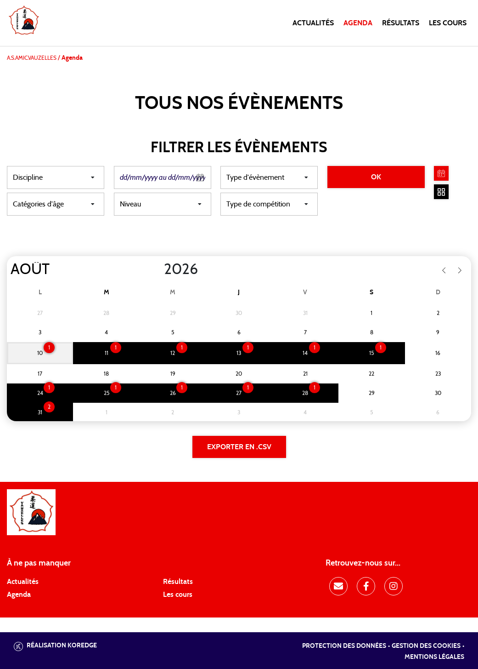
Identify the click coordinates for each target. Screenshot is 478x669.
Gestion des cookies (426, 646)
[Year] (156, 269)
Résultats (400, 23)
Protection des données (344, 646)
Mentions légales (434, 657)
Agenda (357, 23)
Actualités (313, 23)
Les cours (448, 23)
